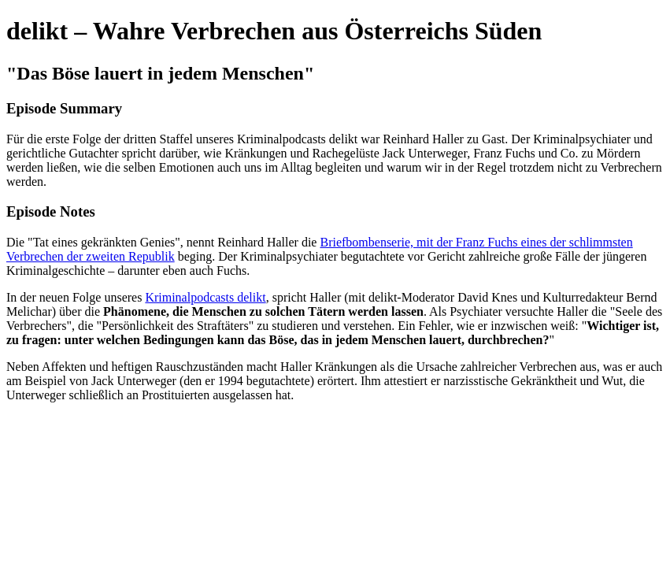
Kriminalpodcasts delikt (205, 297)
